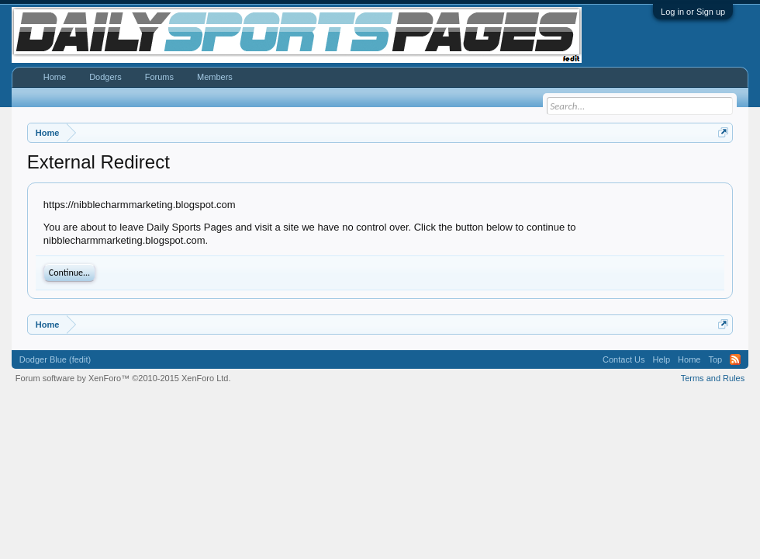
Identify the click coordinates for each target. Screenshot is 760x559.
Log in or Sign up (693, 11)
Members (215, 77)
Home (54, 77)
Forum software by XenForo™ (123, 378)
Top (715, 359)
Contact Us (623, 359)
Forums (159, 77)
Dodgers (105, 77)
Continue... (69, 272)
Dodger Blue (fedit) (55, 359)
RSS (735, 359)
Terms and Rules (713, 378)
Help (661, 359)
